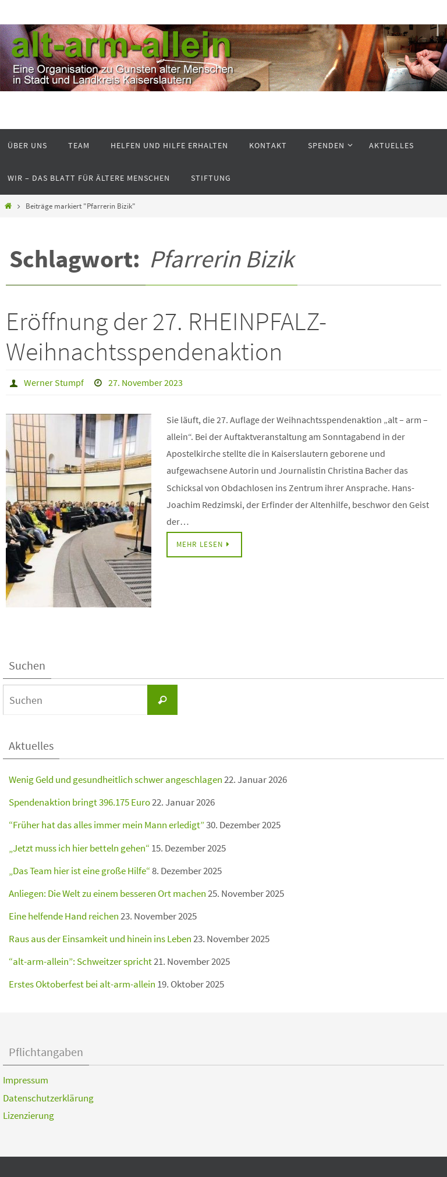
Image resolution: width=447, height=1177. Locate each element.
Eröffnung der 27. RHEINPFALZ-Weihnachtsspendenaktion (166, 336)
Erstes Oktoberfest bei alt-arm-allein (82, 984)
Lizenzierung (28, 1115)
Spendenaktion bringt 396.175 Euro (79, 802)
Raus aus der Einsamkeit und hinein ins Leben (100, 938)
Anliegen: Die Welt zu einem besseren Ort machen (107, 893)
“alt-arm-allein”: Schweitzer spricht (80, 961)
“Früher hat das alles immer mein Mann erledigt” (106, 824)
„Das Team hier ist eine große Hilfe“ (79, 870)
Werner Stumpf (54, 382)
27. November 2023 (145, 382)
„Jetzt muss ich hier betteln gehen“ (79, 848)
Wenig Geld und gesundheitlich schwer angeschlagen (115, 779)
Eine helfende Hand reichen (64, 916)
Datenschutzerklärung (48, 1098)
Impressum (25, 1080)
